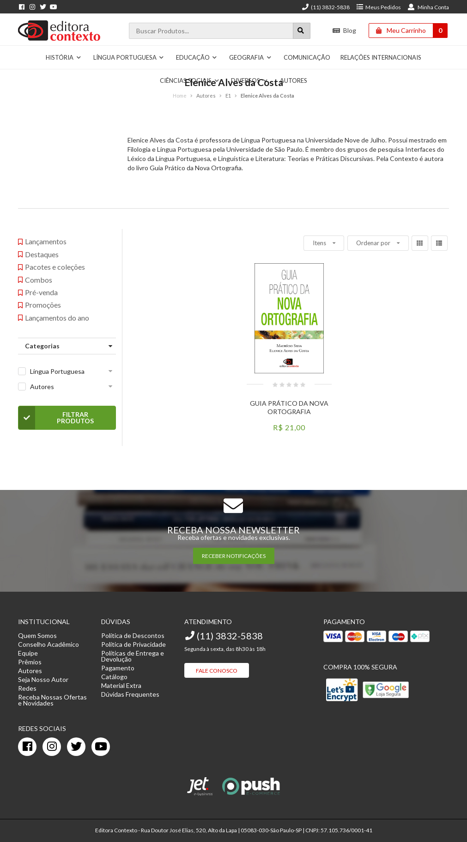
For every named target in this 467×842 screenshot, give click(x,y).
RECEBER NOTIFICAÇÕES (234, 555)
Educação (197, 57)
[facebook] (27, 746)
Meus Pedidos (378, 7)
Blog (344, 30)
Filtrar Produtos (56, 417)
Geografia (250, 57)
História (63, 57)
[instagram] (51, 746)
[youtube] (100, 746)
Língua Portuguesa (128, 57)
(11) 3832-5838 (326, 7)
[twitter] (76, 746)
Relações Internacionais (380, 57)
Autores (42, 386)
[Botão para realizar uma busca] (301, 31)
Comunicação (307, 57)
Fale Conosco (216, 670)
